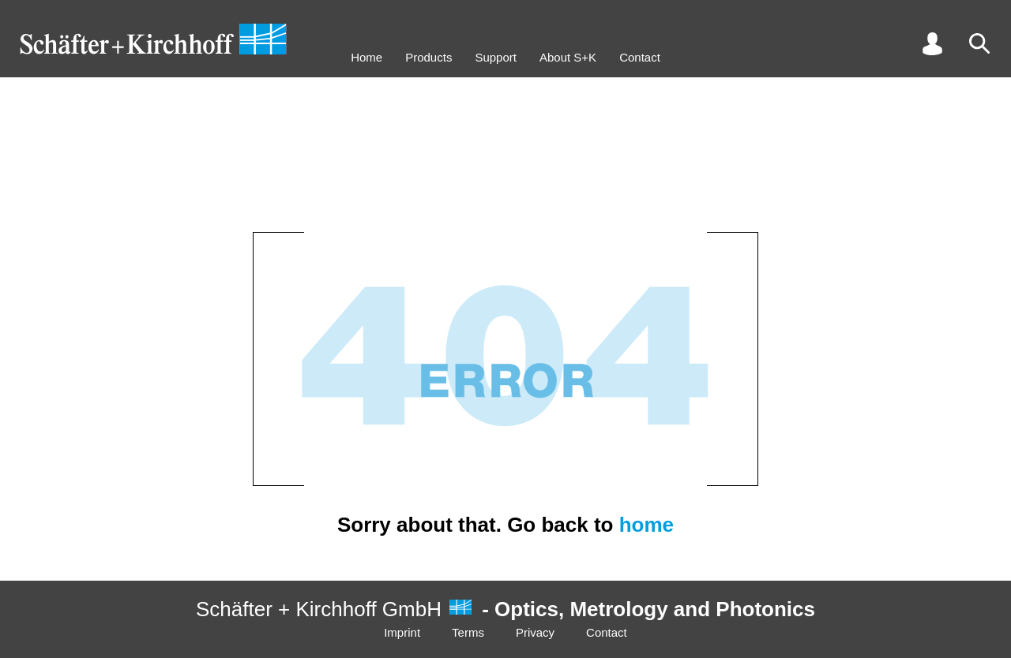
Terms (468, 632)
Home (366, 57)
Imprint (402, 632)
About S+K (567, 57)
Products (428, 57)
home (646, 524)
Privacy (535, 632)
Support (496, 57)
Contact (639, 57)
